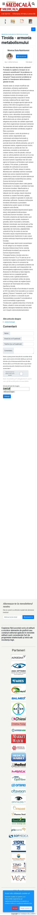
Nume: (6, 333)
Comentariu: (8, 351)
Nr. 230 (16, 34)
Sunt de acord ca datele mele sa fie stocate (16, 373)
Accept (15, 908)
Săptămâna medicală (7, 34)
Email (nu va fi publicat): (12, 339)
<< (33, 29)
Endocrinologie (23, 34)
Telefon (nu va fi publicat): (13, 344)
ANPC (33, 914)
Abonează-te (28, 617)
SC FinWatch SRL (24, 914)
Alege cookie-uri (25, 908)
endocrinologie (10, 322)
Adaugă (7, 396)
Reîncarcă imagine (9, 392)
